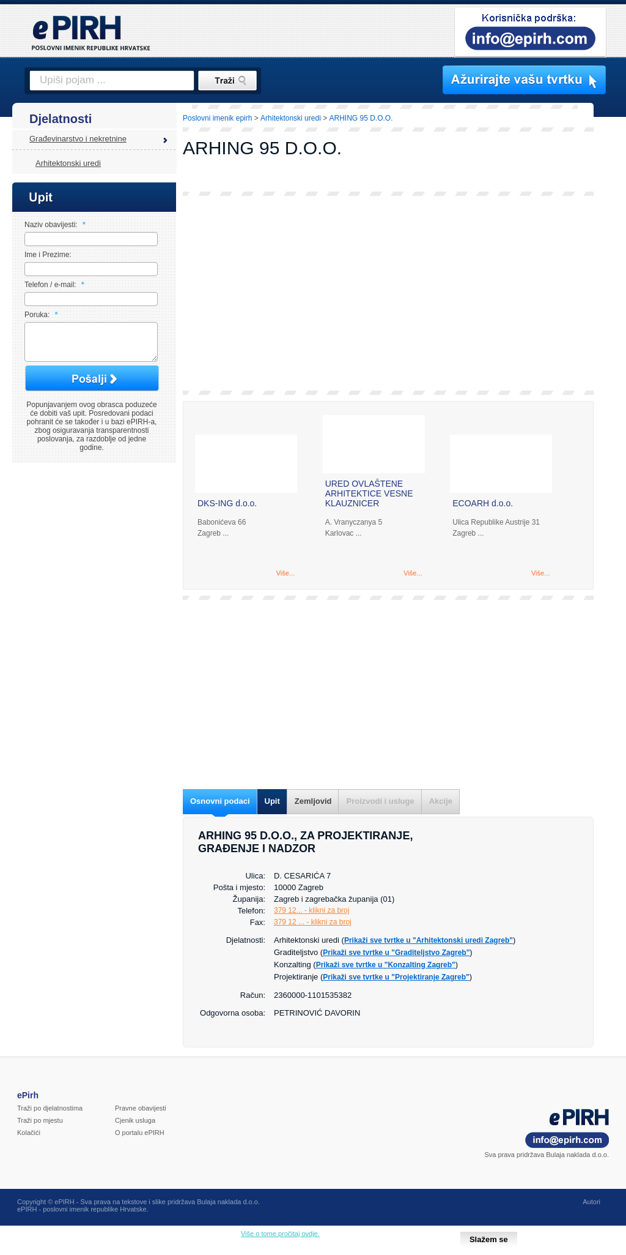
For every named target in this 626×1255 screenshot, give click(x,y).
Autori (591, 1201)
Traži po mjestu (40, 1120)
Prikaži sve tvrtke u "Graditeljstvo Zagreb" (396, 952)
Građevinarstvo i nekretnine (78, 138)
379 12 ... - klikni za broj (313, 922)
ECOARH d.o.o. (482, 503)
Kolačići (28, 1132)
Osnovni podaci (220, 801)
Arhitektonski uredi (68, 163)
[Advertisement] (388, 293)
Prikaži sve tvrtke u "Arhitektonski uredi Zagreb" (428, 940)
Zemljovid (313, 801)
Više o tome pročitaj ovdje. (280, 1233)
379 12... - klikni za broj (311, 910)
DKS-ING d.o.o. (227, 503)
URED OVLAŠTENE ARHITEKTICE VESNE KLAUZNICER (369, 493)
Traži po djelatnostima (50, 1108)
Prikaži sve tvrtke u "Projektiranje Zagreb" (396, 977)
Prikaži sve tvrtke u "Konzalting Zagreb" (385, 965)
